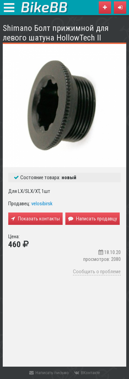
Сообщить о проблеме (97, 271)
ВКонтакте (87, 372)
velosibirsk (42, 203)
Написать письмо (49, 372)
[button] (120, 7)
